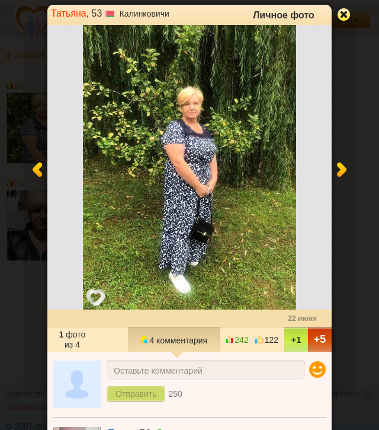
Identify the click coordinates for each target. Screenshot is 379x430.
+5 (320, 339)
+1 (296, 340)
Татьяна (68, 13)
